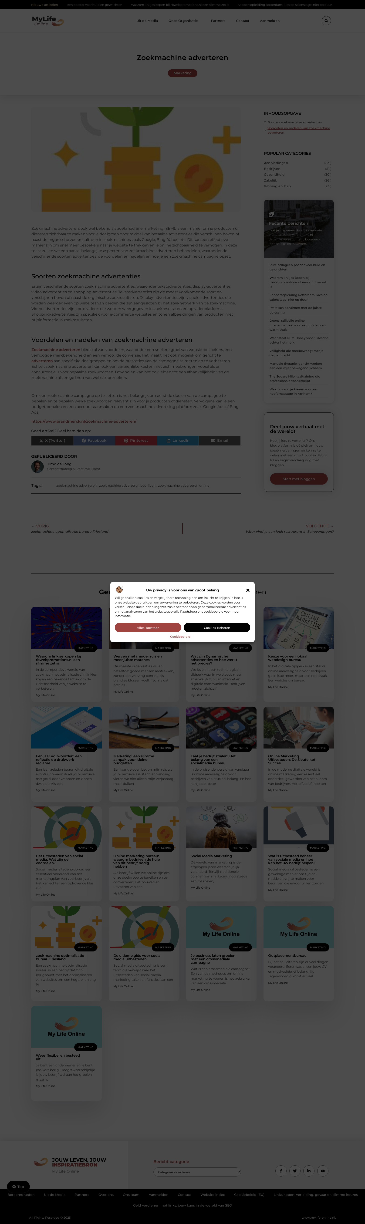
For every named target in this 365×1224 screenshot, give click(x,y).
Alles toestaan (148, 628)
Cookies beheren (217, 628)
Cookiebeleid (180, 636)
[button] (248, 590)
